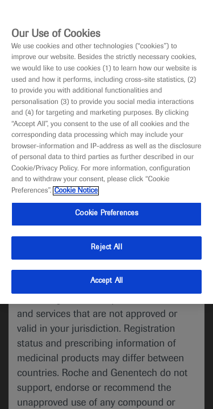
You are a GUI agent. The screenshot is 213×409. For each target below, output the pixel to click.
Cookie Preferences (106, 213)
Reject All (106, 247)
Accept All (106, 281)
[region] (106, 152)
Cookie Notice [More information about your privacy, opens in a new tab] (76, 190)
